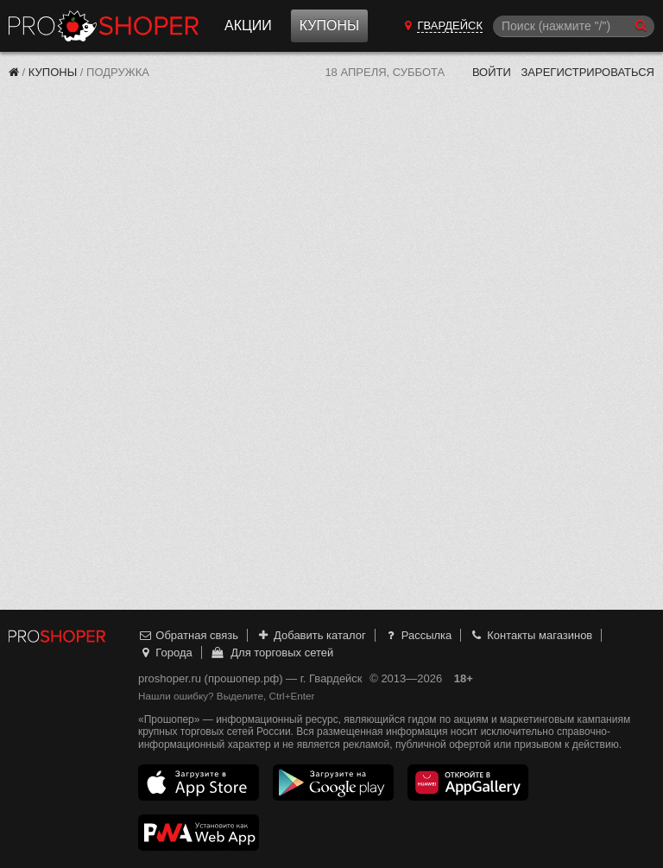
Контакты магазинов (531, 635)
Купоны (329, 25)
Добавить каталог (311, 635)
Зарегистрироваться (587, 72)
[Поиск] (573, 26)
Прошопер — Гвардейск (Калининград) (104, 26)
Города (165, 652)
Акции (248, 25)
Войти (491, 72)
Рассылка (417, 635)
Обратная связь (188, 635)
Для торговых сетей (271, 652)
